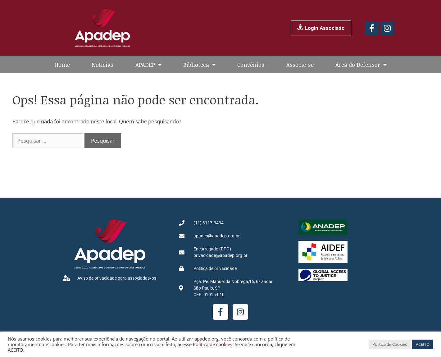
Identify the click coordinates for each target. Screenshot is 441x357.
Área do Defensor (361, 65)
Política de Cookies (389, 344)
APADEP (148, 65)
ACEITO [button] (423, 344)
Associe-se (300, 65)
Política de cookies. (213, 344)
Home (62, 65)
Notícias (102, 65)
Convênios (250, 65)
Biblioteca (199, 65)
